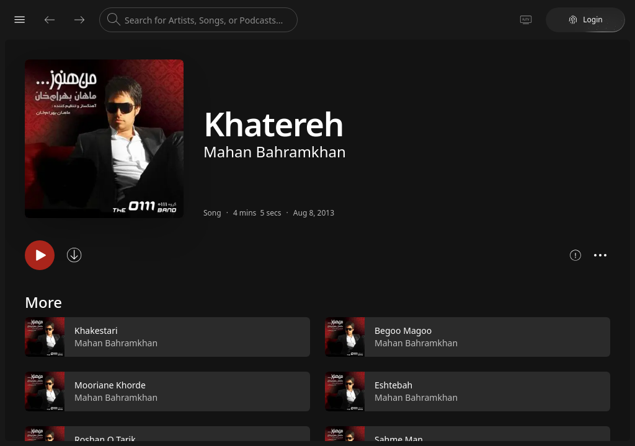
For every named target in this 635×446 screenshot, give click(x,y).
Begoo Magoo (403, 330)
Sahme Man (399, 439)
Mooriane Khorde (110, 385)
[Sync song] (74, 255)
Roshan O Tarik (105, 439)
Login (585, 19)
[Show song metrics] (575, 255)
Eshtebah (393, 385)
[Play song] (40, 255)
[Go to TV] (526, 20)
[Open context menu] (600, 255)
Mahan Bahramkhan (274, 151)
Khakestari (96, 330)
